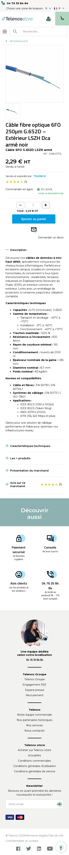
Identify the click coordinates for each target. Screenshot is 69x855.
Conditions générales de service (34, 771)
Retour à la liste (17, 41)
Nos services (34, 725)
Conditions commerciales (34, 760)
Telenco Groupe (34, 679)
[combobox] (39, 31)
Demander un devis (50, 237)
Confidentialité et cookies (22, 841)
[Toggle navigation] (5, 31)
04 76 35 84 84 (17, 3)
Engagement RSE (34, 684)
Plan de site (55, 835)
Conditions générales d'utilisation (34, 766)
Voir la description (50, 193)
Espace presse (34, 690)
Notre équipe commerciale (34, 714)
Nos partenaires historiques (34, 720)
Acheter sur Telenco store (34, 750)
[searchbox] (44, 31)
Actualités (34, 755)
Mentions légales (37, 835)
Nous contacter (34, 730)
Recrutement (34, 695)
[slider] (15, 181)
